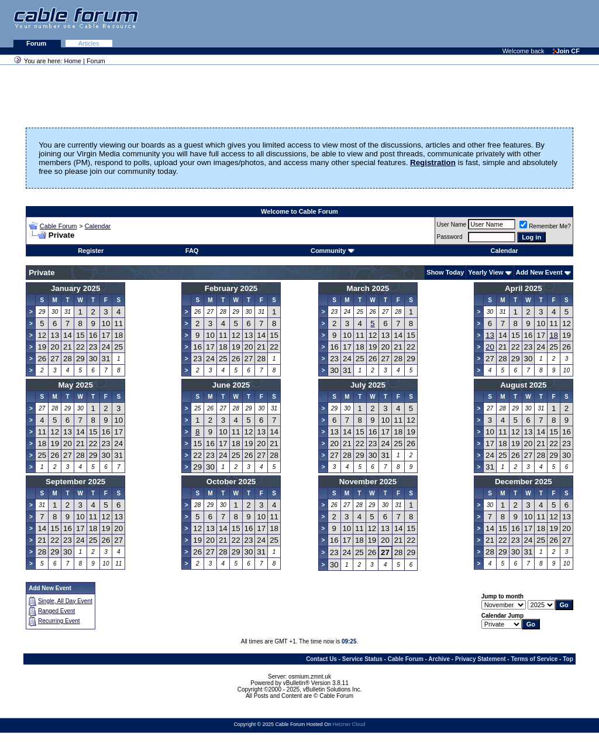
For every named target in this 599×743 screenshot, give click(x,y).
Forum (37, 43)
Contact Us (321, 659)
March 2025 (368, 288)
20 (490, 347)
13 (490, 335)
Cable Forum (58, 226)
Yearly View (485, 272)
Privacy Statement (480, 659)
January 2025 (75, 288)
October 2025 (231, 481)
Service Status (362, 659)
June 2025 (231, 385)
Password (450, 237)
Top (568, 659)
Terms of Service (534, 659)
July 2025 (367, 385)
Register (91, 250)
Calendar (98, 226)
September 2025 (75, 481)
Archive (439, 659)
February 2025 (231, 288)
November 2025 (368, 481)
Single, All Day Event (65, 601)
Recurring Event (59, 621)
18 (553, 335)
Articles (88, 43)
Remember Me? (545, 226)
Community (332, 250)
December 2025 (523, 481)
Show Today (445, 272)
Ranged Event (56, 611)
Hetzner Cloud (348, 724)
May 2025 (75, 385)
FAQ (192, 250)
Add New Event (539, 272)
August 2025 (523, 385)
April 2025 (523, 288)
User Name (452, 224)
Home (72, 60)
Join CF (566, 50)
